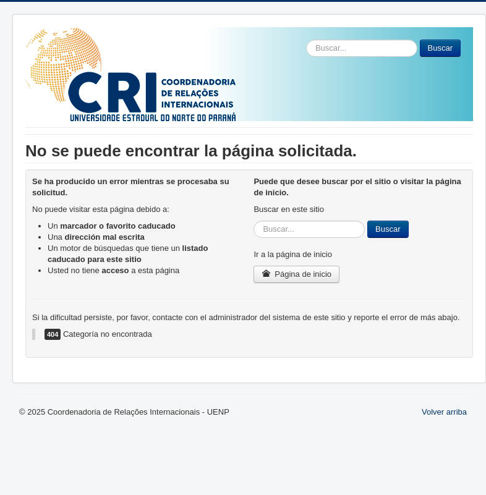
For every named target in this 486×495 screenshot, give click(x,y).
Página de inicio (296, 274)
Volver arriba (444, 412)
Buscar (440, 48)
